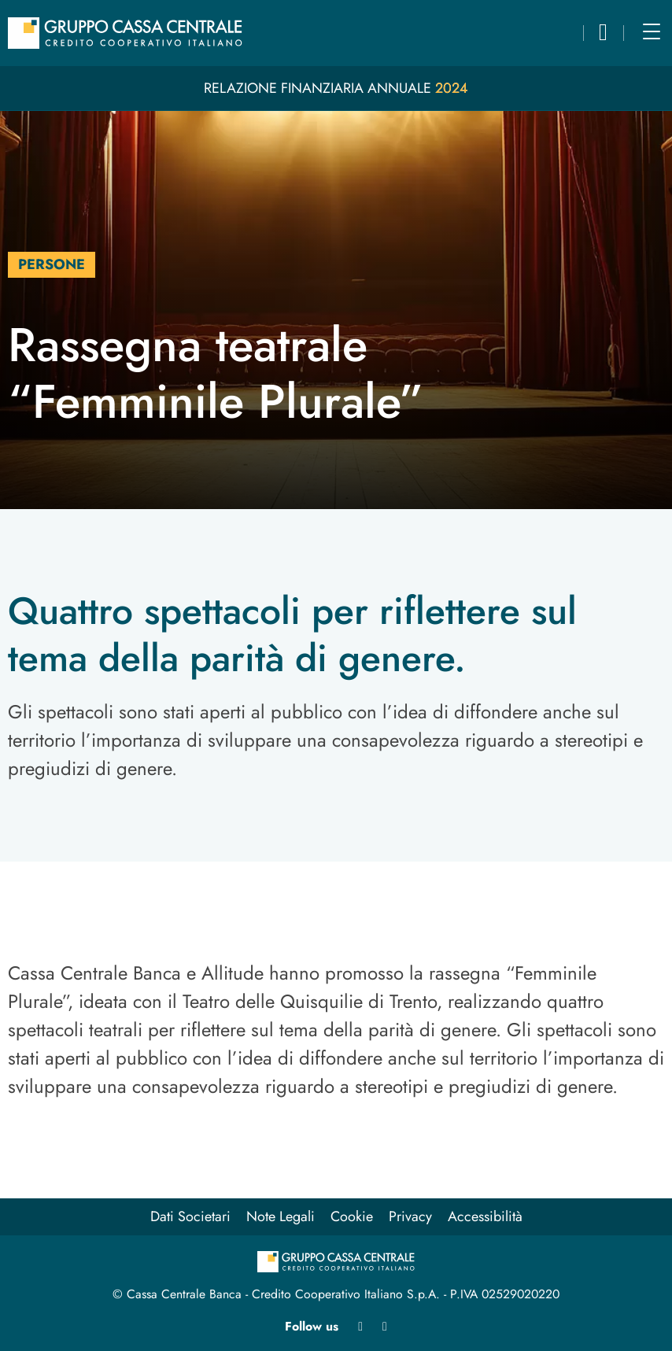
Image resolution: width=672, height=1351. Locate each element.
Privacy (410, 1216)
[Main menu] (651, 31)
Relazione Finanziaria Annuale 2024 (336, 88)
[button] (603, 35)
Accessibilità (485, 1216)
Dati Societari (190, 1216)
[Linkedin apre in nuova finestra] (360, 1326)
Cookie (351, 1216)
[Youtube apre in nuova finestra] (384, 1326)
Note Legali (280, 1216)
